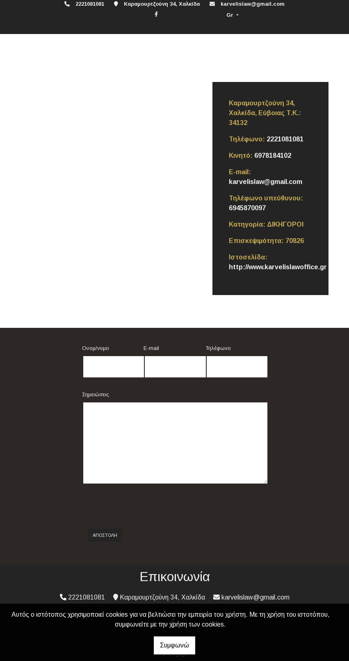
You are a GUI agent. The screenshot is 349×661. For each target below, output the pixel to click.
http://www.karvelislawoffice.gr (278, 266)
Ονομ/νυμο (95, 348)
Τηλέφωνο (218, 348)
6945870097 (247, 207)
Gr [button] (230, 15)
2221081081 (285, 139)
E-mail (151, 348)
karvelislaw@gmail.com (253, 4)
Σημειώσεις (95, 394)
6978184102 (272, 155)
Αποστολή (105, 535)
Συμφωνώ (174, 645)
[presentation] (152, 506)
